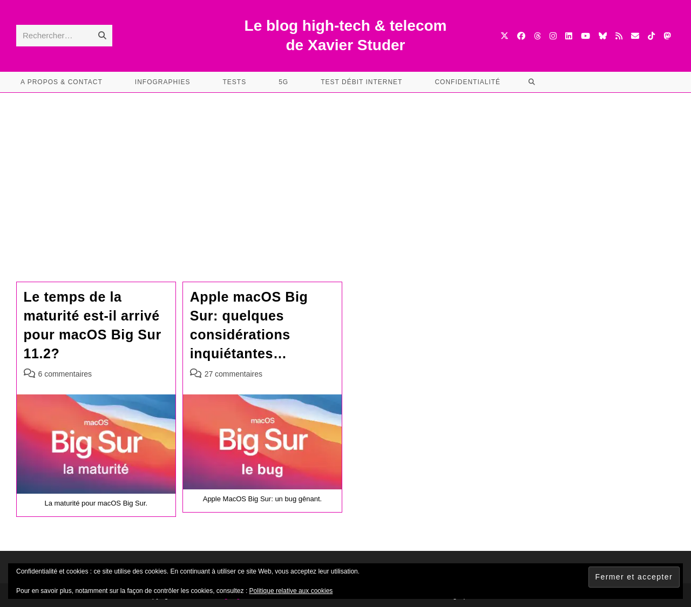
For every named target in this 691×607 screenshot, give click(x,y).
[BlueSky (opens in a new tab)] (602, 36)
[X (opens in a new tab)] (504, 36)
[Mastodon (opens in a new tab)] (667, 36)
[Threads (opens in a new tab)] (537, 36)
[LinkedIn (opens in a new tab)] (569, 36)
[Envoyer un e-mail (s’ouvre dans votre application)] (635, 36)
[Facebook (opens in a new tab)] (521, 36)
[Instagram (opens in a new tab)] (553, 36)
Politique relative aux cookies (291, 591)
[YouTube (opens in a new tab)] (585, 36)
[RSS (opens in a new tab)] (619, 36)
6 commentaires (65, 374)
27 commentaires (233, 374)
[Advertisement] (345, 173)
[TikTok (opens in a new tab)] (651, 36)
